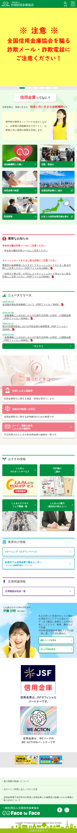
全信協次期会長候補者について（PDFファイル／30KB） (31, 304)
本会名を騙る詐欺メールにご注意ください (26, 250)
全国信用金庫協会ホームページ (18, 4)
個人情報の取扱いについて (16, 781)
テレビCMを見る (47, 649)
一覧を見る (37, 346)
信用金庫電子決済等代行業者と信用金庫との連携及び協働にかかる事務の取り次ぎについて (39, 798)
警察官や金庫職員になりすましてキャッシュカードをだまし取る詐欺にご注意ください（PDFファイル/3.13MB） (36, 266)
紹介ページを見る (48, 640)
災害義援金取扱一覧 (15, 591)
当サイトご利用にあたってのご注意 (21, 789)
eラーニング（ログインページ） (21, 551)
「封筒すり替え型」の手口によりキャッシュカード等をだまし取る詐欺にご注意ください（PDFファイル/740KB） (36, 275)
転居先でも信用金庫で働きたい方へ (38, 564)
